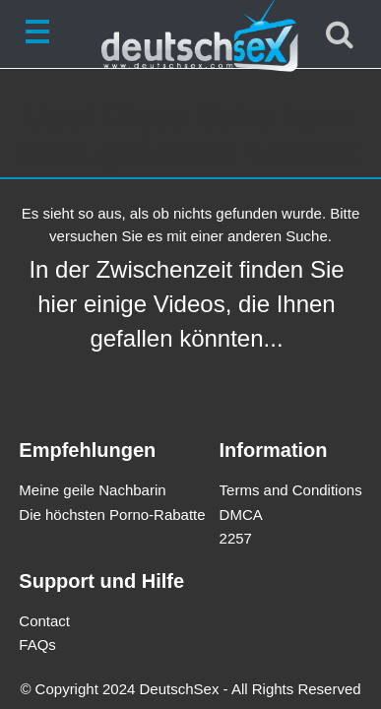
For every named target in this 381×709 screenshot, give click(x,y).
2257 (236, 538)
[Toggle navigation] (41, 34)
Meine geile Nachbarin (92, 490)
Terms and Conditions (291, 490)
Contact (44, 620)
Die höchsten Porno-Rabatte (112, 514)
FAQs (37, 644)
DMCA (241, 514)
